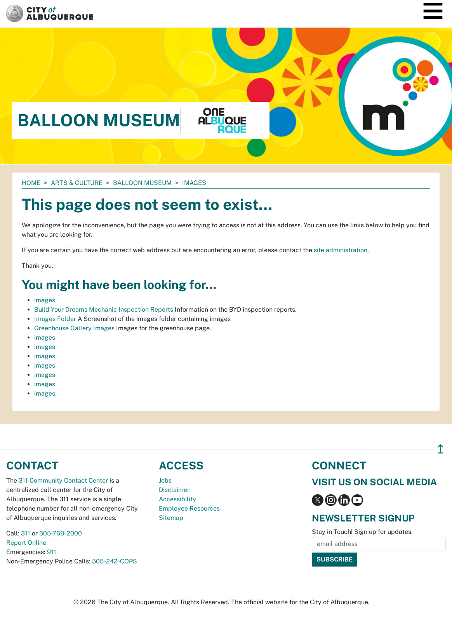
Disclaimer (174, 489)
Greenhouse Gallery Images (74, 328)
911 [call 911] (51, 552)
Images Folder (55, 319)
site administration (340, 250)
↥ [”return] (440, 449)
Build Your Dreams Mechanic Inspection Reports (103, 309)
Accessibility (177, 499)
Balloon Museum (142, 183)
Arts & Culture (77, 183)
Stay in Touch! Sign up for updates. (362, 531)
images (44, 300)
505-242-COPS (114, 561)
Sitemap (171, 517)
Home (31, 183)
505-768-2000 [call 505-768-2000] (60, 533)
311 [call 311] (25, 533)
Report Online (26, 542)
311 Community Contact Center (63, 480)
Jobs (165, 480)
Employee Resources (189, 508)
